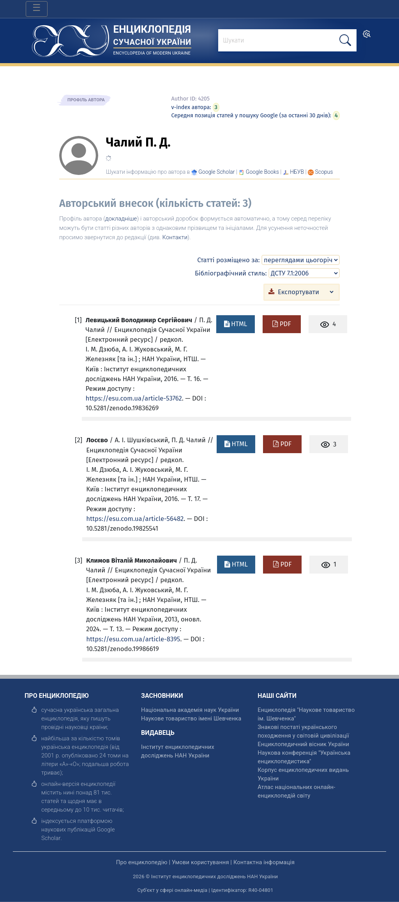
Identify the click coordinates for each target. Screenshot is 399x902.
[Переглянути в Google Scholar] (216, 172)
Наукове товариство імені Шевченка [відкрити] (191, 718)
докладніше (121, 218)
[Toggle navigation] (37, 9)
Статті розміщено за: (228, 260)
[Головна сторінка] (70, 38)
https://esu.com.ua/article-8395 (133, 639)
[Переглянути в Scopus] (324, 172)
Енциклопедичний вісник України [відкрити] (303, 744)
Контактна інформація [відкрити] (264, 862)
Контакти (175, 237)
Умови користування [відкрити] (200, 862)
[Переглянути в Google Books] (262, 172)
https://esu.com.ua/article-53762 (134, 398)
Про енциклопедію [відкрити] (142, 862)
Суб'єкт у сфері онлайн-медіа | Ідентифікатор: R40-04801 (206, 890)
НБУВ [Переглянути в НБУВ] (297, 172)
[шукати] (345, 40)
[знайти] (287, 41)
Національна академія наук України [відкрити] (190, 709)
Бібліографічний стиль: (231, 273)
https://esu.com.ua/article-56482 (135, 518)
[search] (366, 36)
